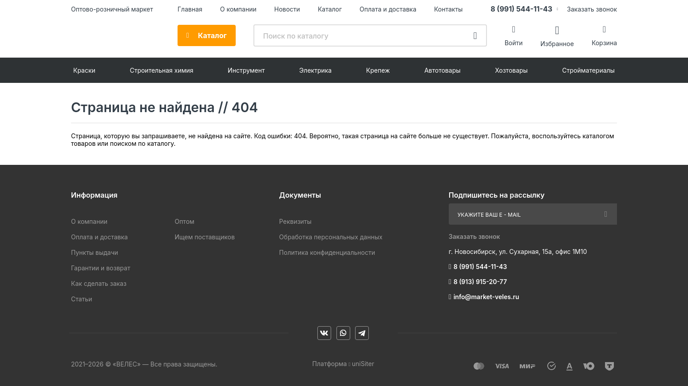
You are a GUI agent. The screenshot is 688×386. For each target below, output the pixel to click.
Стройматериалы (588, 70)
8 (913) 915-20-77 (480, 281)
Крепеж (378, 70)
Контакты (448, 9)
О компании (238, 9)
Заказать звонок (592, 9)
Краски (84, 70)
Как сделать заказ (99, 283)
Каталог (330, 9)
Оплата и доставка (388, 9)
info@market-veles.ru (486, 296)
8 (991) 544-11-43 (521, 8)
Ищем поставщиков (204, 237)
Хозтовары (511, 70)
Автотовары (442, 70)
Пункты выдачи (94, 252)
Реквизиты (295, 221)
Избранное (556, 43)
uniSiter (363, 363)
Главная (190, 9)
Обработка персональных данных (331, 237)
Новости (287, 9)
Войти (514, 43)
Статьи (81, 299)
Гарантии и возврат (100, 268)
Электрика (315, 70)
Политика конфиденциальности (327, 252)
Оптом (184, 221)
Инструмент (246, 70)
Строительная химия (161, 70)
